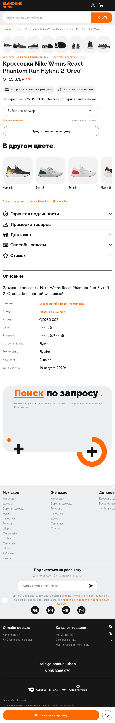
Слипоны (56, 528)
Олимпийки (10, 533)
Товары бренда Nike (52, 312)
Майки (7, 538)
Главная (8, 29)
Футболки (9, 518)
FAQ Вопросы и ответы (17, 640)
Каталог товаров (71, 628)
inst (50, 610)
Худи (6, 513)
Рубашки (8, 553)
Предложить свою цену (51, 131)
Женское (59, 493)
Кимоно (7, 558)
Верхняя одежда (13, 508)
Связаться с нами (66, 640)
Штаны (7, 548)
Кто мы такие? (64, 635)
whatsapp (81, 610)
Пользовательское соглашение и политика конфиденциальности (38, 705)
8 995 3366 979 (57, 671)
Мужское (11, 493)
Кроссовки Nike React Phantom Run (61, 304)
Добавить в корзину (51, 715)
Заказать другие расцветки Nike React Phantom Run (35, 201)
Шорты (7, 528)
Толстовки (9, 523)
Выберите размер (21, 110)
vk (35, 610)
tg (66, 610)
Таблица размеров (13, 120)
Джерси (8, 503)
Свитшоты (9, 543)
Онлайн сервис (16, 628)
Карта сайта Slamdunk (14, 700)
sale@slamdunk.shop (57, 664)
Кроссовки (9, 498)
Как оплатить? (11, 635)
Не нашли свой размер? (84, 120)
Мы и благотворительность (72, 645)
